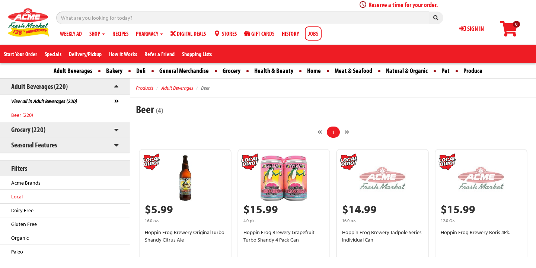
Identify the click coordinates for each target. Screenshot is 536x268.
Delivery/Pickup (85, 54)
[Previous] (319, 132)
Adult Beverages (73, 70)
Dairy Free (22, 210)
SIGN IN (471, 28)
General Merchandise (184, 70)
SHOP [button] (97, 33)
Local (17, 196)
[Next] (346, 132)
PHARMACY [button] (149, 33)
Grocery (231, 70)
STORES (225, 33)
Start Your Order (20, 54)
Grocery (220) (28, 129)
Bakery (114, 70)
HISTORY (290, 33)
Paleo (17, 251)
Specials (53, 54)
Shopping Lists (197, 54)
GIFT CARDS (259, 33)
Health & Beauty (273, 70)
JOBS (313, 33)
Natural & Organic (407, 70)
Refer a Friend (159, 54)
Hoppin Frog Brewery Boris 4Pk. (475, 232)
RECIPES (120, 33)
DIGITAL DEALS (188, 33)
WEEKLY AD (71, 33)
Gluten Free (24, 224)
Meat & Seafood (353, 70)
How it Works (123, 54)
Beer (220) (22, 115)
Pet (445, 70)
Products (144, 87)
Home (314, 70)
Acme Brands (26, 182)
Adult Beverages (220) (39, 86)
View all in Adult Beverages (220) (44, 101)
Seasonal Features (34, 144)
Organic (20, 237)
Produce (472, 70)
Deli (141, 70)
